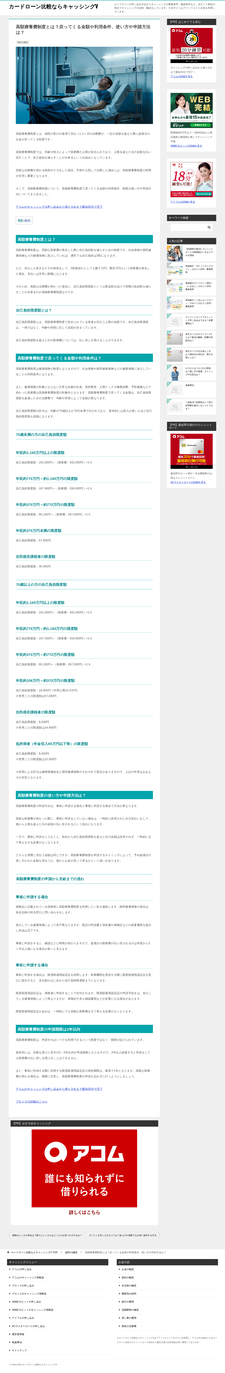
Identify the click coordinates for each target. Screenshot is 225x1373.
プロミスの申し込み (23, 1285)
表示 (27, 220)
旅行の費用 (128, 1301)
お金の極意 (128, 1269)
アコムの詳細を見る (182, 76)
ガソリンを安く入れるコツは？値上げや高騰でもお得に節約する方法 (122, 1235)
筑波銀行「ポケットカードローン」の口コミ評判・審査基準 (199, 269)
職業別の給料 (129, 1293)
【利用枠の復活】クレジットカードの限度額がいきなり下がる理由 (199, 252)
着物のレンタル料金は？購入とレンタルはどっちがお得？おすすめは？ (47, 1235)
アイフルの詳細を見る (183, 201)
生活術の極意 (129, 1285)
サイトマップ (19, 1350)
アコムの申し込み (22, 1269)
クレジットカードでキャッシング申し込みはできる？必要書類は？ (199, 320)
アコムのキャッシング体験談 (28, 1277)
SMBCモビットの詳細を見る (186, 145)
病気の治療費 (129, 1326)
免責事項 (189, 385)
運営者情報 (18, 1334)
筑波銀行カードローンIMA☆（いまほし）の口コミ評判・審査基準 (199, 286)
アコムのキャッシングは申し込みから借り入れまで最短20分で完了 (59, 206)
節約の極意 (22, 42)
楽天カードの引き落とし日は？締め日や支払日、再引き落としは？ (199, 354)
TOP (34, 1252)
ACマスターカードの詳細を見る (188, 482)
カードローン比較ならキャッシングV (53, 6)
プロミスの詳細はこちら (31, 1101)
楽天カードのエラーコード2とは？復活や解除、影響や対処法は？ (199, 337)
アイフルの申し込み (23, 1317)
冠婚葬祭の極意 (130, 1309)
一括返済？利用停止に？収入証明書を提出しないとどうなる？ (199, 405)
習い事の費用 (129, 1317)
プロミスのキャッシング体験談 (29, 1293)
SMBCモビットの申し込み (26, 1301)
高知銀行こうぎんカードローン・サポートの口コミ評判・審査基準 (199, 303)
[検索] (192, 227)
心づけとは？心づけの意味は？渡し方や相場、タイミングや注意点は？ (199, 371)
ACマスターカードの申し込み (28, 1326)
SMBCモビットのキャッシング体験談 (32, 1309)
